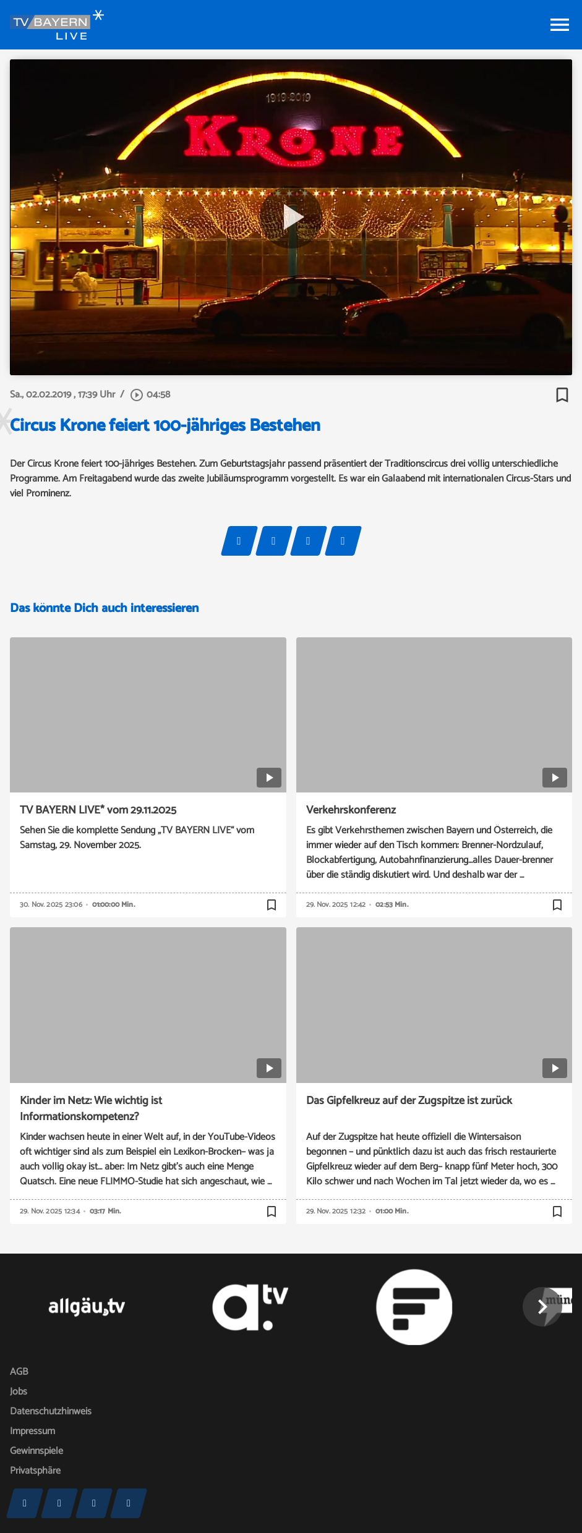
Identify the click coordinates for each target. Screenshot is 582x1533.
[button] (542, 1307)
